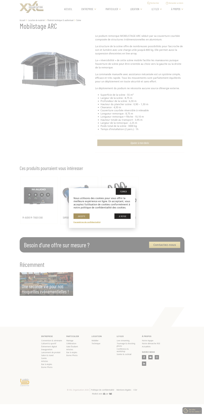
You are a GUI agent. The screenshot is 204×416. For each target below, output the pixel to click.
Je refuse (122, 216)
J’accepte (81, 216)
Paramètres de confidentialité (86, 222)
